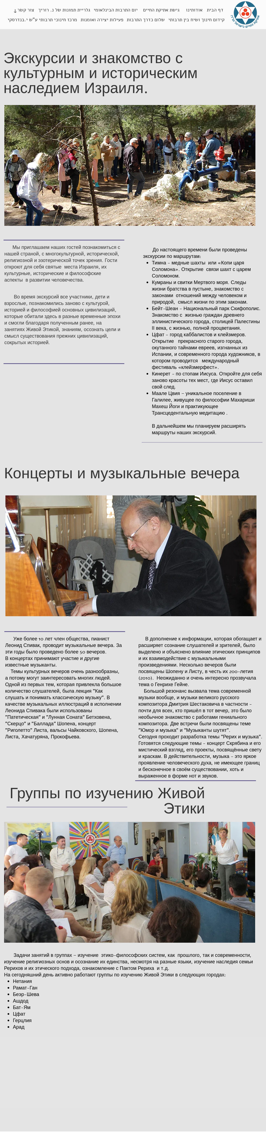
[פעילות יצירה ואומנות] (102, 19)
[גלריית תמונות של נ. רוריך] (64, 10)
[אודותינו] (194, 10)
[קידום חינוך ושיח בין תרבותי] (196, 19)
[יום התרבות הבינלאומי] (115, 10)
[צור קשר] (26, 10)
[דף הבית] (215, 10)
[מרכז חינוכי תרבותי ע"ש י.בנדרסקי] (42, 19)
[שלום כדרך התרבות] (146, 19)
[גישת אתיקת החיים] (161, 10)
